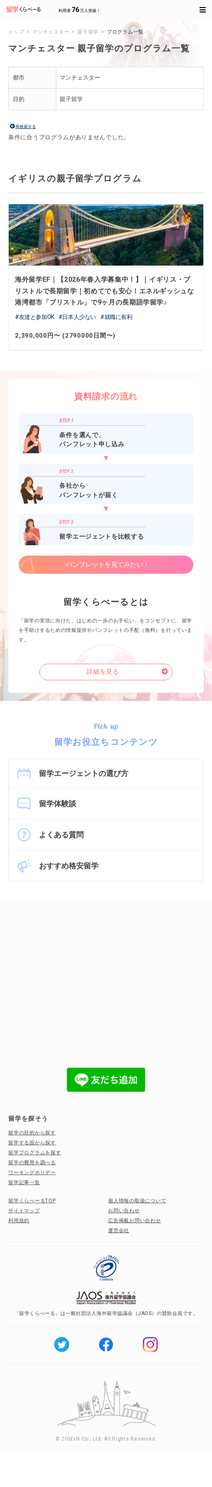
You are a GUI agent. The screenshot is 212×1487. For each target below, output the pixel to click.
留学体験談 (57, 803)
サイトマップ (24, 1211)
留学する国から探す (32, 1143)
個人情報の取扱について (137, 1201)
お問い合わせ (124, 1211)
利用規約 (18, 1220)
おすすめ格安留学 (69, 865)
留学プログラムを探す (34, 1153)
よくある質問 (61, 834)
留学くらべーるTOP (32, 1201)
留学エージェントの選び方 (83, 773)
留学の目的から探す (32, 1133)
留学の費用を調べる (32, 1162)
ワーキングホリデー (32, 1172)
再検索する (25, 126)
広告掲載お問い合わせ (134, 1220)
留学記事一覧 (24, 1182)
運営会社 (118, 1230)
